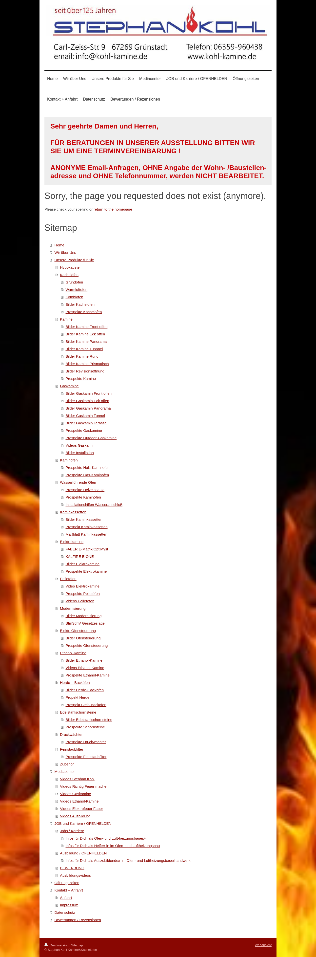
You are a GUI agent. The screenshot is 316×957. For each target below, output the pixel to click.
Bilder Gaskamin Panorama (88, 408)
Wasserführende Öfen (78, 482)
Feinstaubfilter (71, 749)
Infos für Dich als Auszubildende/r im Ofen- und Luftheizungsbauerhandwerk (128, 860)
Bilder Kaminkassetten (84, 519)
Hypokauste (69, 267)
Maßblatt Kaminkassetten (86, 534)
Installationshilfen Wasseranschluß (94, 504)
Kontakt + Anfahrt (69, 890)
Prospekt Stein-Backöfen (86, 705)
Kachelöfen (69, 275)
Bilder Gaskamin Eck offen (87, 401)
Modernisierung (72, 608)
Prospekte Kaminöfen (83, 497)
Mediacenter (65, 771)
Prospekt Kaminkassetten (87, 527)
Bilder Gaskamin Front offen (89, 393)
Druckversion (56, 945)
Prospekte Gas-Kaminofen (87, 475)
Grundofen (74, 282)
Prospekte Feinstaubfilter (86, 757)
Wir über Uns (65, 252)
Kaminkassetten (73, 512)
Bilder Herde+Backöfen (85, 690)
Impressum (69, 905)
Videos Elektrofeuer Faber (81, 808)
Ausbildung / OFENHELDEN (83, 853)
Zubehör (67, 764)
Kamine (66, 319)
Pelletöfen (68, 579)
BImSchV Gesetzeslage (85, 623)
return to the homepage (113, 209)
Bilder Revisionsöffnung (85, 371)
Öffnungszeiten (67, 883)
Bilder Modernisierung (84, 616)
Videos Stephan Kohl (77, 779)
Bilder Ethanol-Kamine (84, 660)
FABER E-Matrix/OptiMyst (87, 549)
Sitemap (77, 945)
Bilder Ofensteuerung (83, 638)
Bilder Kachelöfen (80, 304)
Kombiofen (74, 297)
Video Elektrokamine (82, 586)
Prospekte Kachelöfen (84, 312)
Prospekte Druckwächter (86, 742)
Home (59, 245)
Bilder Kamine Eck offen (85, 334)
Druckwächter (71, 734)
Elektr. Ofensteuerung (78, 631)
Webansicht (263, 945)
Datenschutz (65, 912)
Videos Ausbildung (75, 816)
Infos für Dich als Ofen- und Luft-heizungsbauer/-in (107, 838)
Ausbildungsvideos (75, 875)
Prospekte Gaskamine (84, 430)
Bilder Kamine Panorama (86, 341)
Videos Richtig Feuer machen (84, 786)
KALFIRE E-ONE (80, 556)
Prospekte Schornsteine (85, 727)
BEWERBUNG (72, 868)
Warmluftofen (77, 289)
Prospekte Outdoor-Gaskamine (91, 438)
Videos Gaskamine (75, 794)
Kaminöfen (69, 460)
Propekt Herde (78, 697)
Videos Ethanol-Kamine (85, 668)
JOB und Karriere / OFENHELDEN (83, 823)
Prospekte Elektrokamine (86, 571)
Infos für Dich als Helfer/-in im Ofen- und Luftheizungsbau (113, 846)
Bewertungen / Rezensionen (78, 920)
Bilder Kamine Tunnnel (84, 349)
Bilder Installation (80, 453)
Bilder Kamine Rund (82, 356)
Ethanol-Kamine (73, 653)
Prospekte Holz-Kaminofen (88, 467)
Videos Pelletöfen (80, 601)
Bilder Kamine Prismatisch (87, 364)
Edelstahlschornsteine (78, 712)
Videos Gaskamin (80, 445)
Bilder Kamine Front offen (87, 327)
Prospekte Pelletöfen (83, 593)
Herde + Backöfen (75, 682)
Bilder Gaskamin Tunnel (85, 415)
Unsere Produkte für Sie (74, 260)
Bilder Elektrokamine (83, 564)
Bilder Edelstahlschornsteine (89, 720)
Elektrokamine (71, 542)
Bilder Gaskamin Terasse (86, 423)
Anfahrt (66, 897)
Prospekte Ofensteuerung (87, 645)
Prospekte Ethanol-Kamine (88, 675)
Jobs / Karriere (72, 831)
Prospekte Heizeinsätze (85, 490)
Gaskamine (69, 386)
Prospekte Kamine (81, 378)
